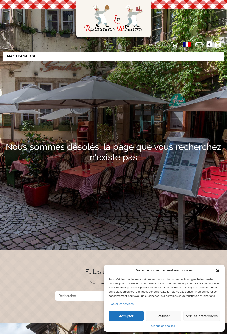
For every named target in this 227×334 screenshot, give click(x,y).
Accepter (126, 316)
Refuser (163, 316)
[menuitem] (187, 44)
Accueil (39, 329)
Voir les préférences (202, 316)
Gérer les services (122, 303)
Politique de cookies (162, 326)
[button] (218, 270)
